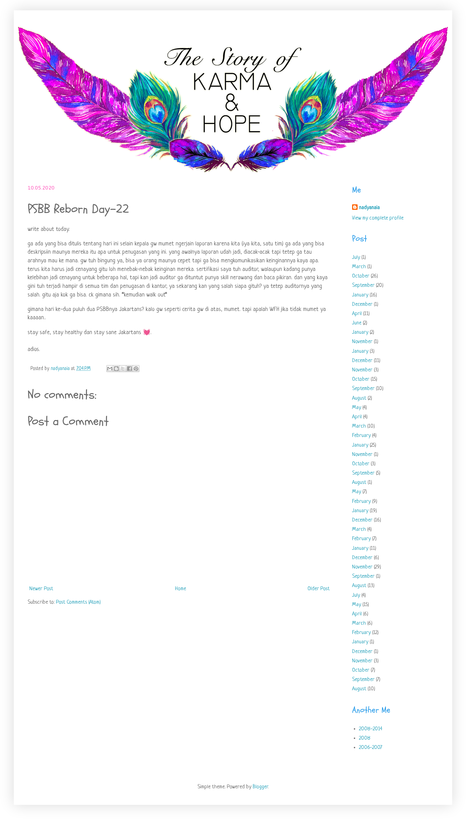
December (362, 305)
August (359, 398)
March (359, 267)
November (362, 342)
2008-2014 (370, 729)
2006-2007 (370, 748)
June (356, 323)
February (361, 436)
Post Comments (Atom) (78, 602)
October (360, 276)
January (360, 295)
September (363, 286)
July (356, 258)
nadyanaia (369, 208)
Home (180, 589)
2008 (364, 738)
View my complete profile (378, 218)
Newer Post (41, 589)
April (357, 314)
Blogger (260, 787)
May (356, 408)
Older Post (319, 589)
